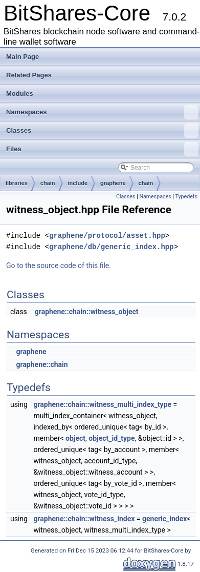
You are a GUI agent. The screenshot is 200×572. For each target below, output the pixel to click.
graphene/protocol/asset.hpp (107, 235)
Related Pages (29, 75)
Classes (102, 131)
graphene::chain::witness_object (87, 312)
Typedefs (186, 196)
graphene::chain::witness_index (84, 519)
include (78, 183)
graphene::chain (42, 364)
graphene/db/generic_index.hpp (111, 247)
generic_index (164, 519)
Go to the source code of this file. (58, 265)
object (75, 438)
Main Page (22, 56)
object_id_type (111, 438)
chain (47, 183)
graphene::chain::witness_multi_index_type (102, 404)
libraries (17, 183)
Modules (19, 93)
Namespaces (102, 112)
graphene (113, 183)
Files (102, 149)
